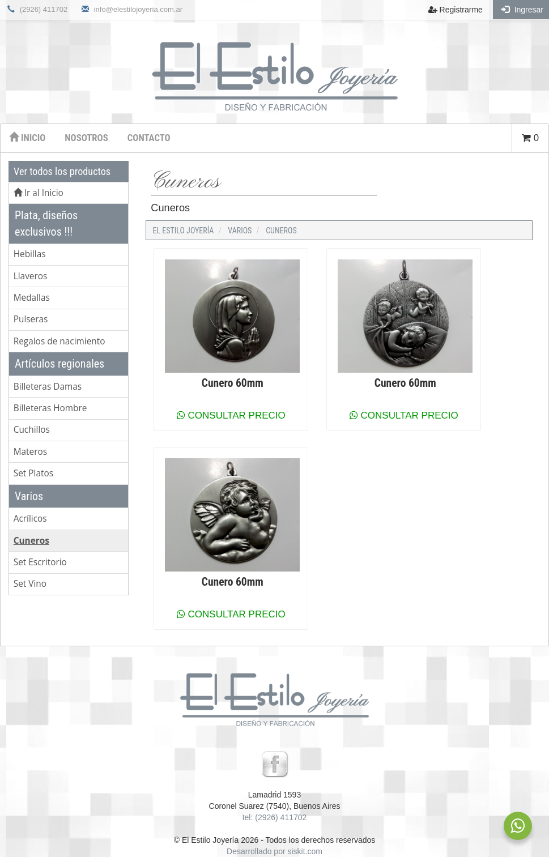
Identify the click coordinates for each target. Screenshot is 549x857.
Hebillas (30, 254)
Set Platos (33, 473)
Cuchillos (32, 430)
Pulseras (31, 319)
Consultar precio (231, 415)
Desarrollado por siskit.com (274, 851)
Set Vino (30, 584)
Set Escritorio (40, 562)
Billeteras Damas (48, 387)
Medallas (32, 298)
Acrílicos (30, 519)
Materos (30, 452)
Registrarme (455, 9)
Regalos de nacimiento (59, 341)
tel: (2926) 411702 (274, 817)
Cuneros (31, 541)
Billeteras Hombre (50, 408)
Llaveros (31, 276)
